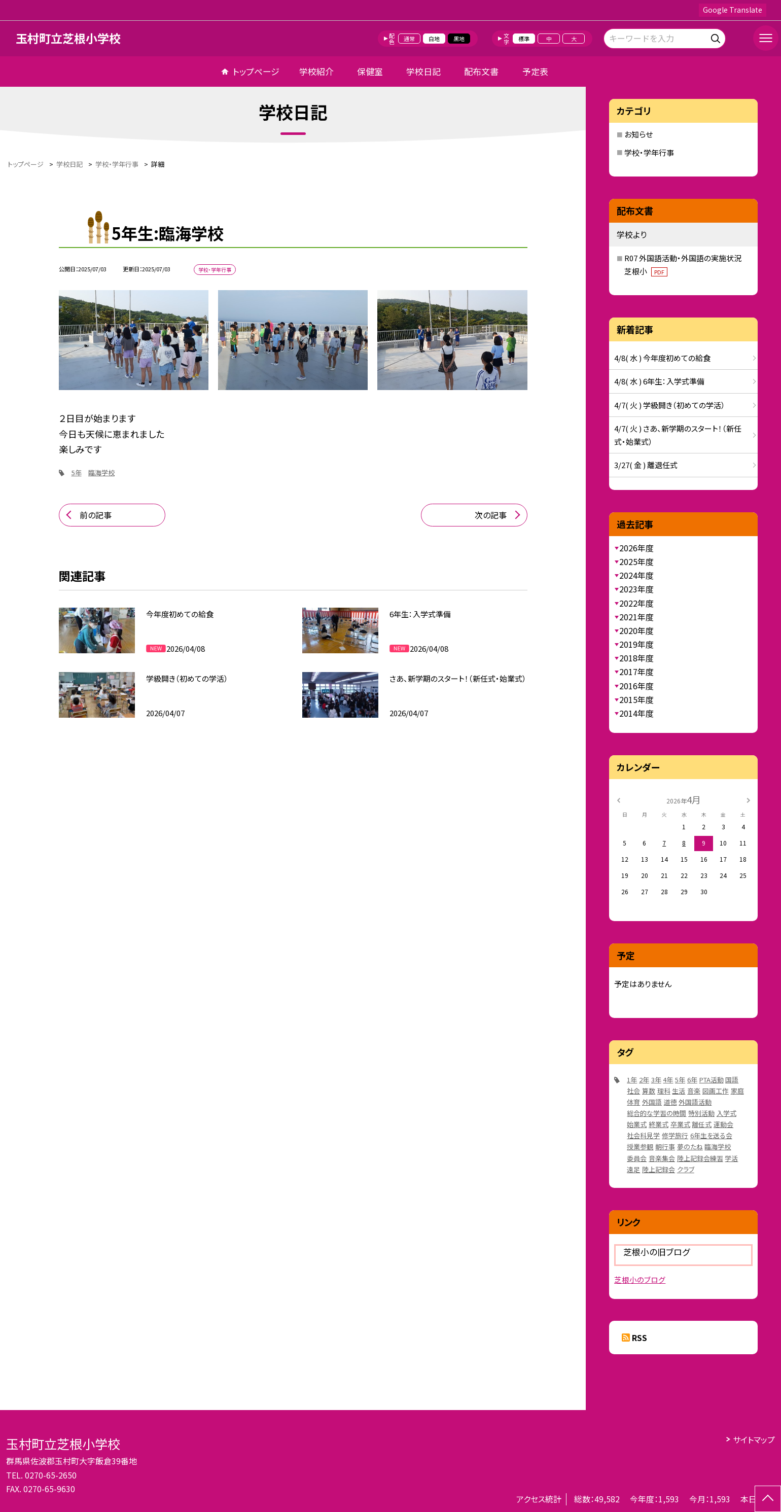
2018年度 (636, 658)
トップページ (256, 71)
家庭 (737, 1091)
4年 (668, 1079)
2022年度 (636, 603)
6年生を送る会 (711, 1135)
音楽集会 (662, 1158)
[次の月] (748, 799)
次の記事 (491, 515)
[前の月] (618, 799)
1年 (632, 1079)
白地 (434, 38)
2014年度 (636, 713)
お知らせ (638, 134)
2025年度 (636, 561)
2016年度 (636, 686)
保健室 (370, 71)
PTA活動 (711, 1079)
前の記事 (96, 515)
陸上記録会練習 (700, 1158)
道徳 (670, 1102)
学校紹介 (316, 71)
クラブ (685, 1169)
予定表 (535, 71)
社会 (633, 1091)
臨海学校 (101, 472)
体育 (633, 1102)
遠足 (633, 1169)
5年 (77, 472)
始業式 (637, 1124)
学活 (731, 1158)
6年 (692, 1079)
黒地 (459, 38)
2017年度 (636, 671)
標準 (523, 38)
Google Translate (732, 10)
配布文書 (481, 71)
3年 (656, 1079)
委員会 (637, 1158)
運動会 (723, 1124)
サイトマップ (754, 1439)
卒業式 (680, 1124)
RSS (639, 1337)
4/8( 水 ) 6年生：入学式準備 (659, 381)
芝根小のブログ (639, 1279)
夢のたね (690, 1146)
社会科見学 (643, 1135)
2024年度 (636, 575)
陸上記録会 (658, 1169)
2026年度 (636, 548)
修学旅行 (675, 1135)
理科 (663, 1091)
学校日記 (423, 71)
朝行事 (665, 1146)
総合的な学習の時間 (656, 1113)
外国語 (652, 1102)
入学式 (726, 1113)
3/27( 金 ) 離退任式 (646, 465)
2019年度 (636, 644)
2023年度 (636, 589)
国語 (731, 1079)
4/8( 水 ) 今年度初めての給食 (662, 358)
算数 (648, 1091)
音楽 (693, 1091)
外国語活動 (695, 1102)
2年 (644, 1079)
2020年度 (636, 630)
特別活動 (701, 1113)
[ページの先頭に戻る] (767, 1498)
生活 (678, 1091)
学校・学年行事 (649, 152)
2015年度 (636, 699)
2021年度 (636, 617)
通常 (409, 38)
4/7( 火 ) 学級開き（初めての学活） (669, 405)
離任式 (702, 1124)
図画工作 (715, 1091)
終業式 (658, 1124)
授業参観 (640, 1146)
